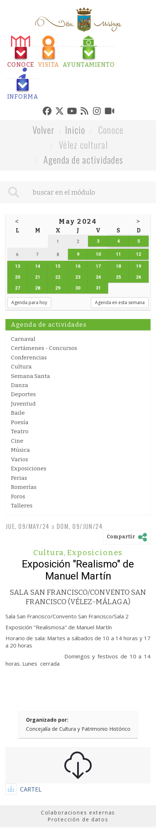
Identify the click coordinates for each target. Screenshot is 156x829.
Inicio (75, 129)
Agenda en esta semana (120, 302)
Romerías (24, 487)
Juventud (23, 403)
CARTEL (31, 789)
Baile (18, 413)
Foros (18, 496)
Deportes (23, 394)
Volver (44, 129)
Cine (17, 441)
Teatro (19, 431)
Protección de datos (77, 819)
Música (20, 450)
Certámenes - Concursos (44, 348)
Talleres (22, 505)
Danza (19, 385)
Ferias (19, 478)
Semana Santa (30, 376)
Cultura (21, 366)
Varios (19, 459)
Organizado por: (47, 719)
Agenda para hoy (29, 302)
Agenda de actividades (83, 159)
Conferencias (29, 357)
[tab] (20, 52)
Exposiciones (28, 468)
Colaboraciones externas (78, 812)
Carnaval (23, 339)
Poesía (19, 422)
